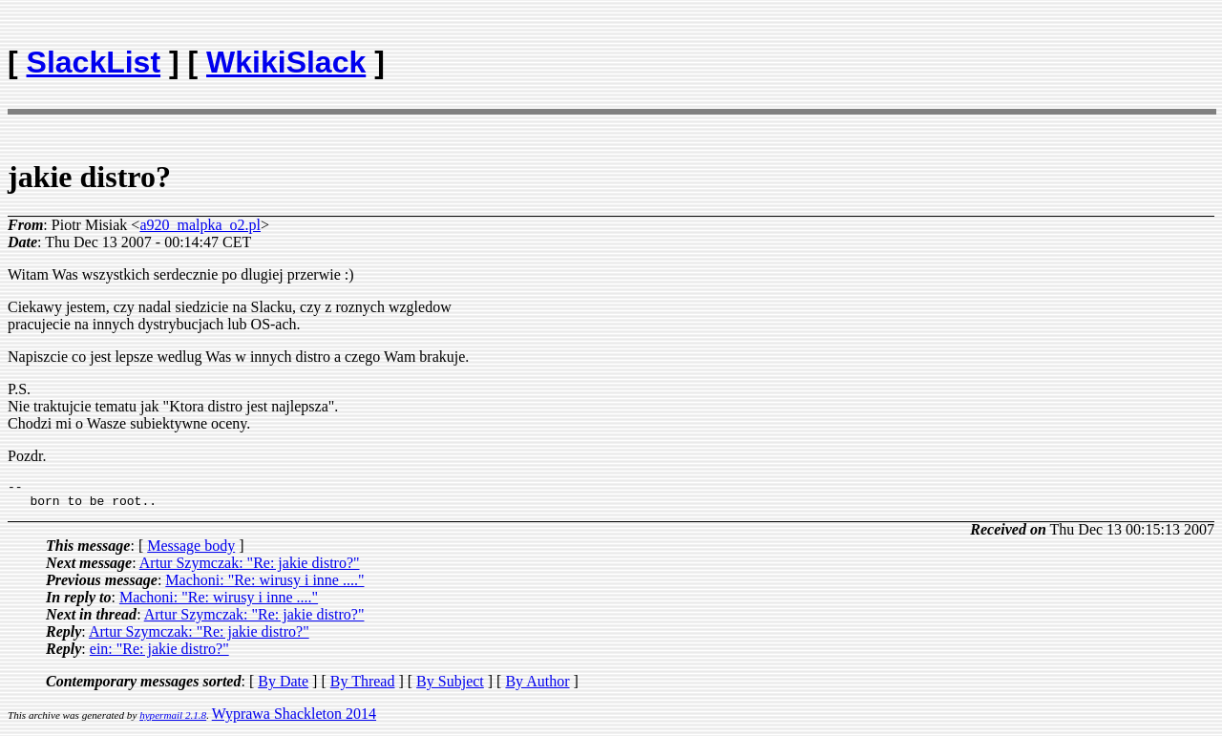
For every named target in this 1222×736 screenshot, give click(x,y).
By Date (283, 687)
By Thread (362, 687)
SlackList (94, 62)
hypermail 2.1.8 (172, 720)
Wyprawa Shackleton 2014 (294, 719)
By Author (537, 687)
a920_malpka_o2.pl (200, 225)
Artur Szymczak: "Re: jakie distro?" (249, 568)
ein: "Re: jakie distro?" (159, 654)
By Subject (450, 687)
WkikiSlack (286, 62)
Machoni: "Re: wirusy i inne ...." (264, 586)
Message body (191, 551)
